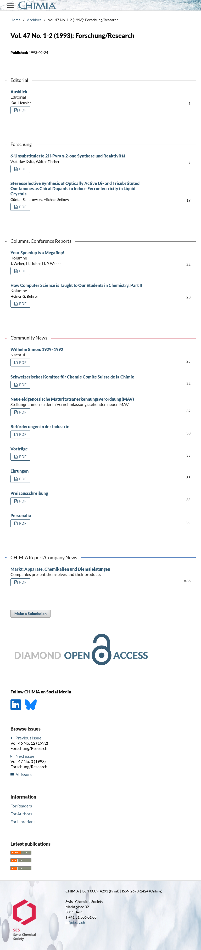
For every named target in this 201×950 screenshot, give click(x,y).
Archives (34, 20)
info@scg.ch (75, 922)
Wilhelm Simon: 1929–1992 (76, 352)
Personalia (20, 515)
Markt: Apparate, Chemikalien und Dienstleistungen (76, 572)
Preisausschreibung (29, 493)
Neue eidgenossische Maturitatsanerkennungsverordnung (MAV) (76, 402)
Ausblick (76, 94)
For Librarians (22, 821)
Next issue (24, 756)
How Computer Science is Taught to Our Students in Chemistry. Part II (76, 288)
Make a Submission (30, 613)
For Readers (21, 805)
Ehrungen (19, 470)
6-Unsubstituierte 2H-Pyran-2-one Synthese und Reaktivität (67, 155)
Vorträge (19, 448)
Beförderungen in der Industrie (39, 426)
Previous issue (28, 737)
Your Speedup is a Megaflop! (76, 255)
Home (15, 20)
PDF (22, 110)
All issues (23, 774)
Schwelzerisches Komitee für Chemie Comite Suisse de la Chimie (72, 376)
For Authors (21, 813)
